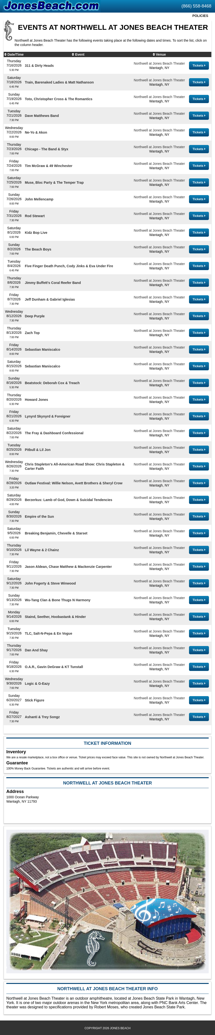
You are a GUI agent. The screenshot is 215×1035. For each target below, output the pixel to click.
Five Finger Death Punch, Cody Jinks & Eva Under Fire (69, 266)
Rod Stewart (35, 216)
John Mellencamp (39, 199)
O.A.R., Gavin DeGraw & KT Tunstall (54, 667)
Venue (161, 54)
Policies (200, 16)
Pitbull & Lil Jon (38, 450)
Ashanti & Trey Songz (42, 717)
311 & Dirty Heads (39, 66)
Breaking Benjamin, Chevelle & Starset (56, 533)
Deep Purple (35, 316)
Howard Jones (36, 400)
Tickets (198, 65)
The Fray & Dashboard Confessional (54, 433)
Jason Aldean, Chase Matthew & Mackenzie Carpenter (68, 567)
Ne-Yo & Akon (36, 132)
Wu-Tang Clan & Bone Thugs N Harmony (57, 600)
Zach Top (32, 333)
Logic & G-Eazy (37, 683)
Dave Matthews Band (42, 116)
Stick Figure (34, 700)
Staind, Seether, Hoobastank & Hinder (55, 617)
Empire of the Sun (39, 516)
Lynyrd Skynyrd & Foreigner (47, 416)
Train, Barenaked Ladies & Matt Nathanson (59, 82)
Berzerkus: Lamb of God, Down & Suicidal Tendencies (68, 500)
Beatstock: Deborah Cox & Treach (52, 383)
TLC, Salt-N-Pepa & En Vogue (48, 633)
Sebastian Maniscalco (42, 349)
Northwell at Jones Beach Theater (159, 63)
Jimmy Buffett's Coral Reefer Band (53, 283)
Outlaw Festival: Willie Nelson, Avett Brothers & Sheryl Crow (73, 483)
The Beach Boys (38, 249)
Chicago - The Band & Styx (46, 149)
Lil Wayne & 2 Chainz (42, 550)
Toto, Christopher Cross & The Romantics (58, 99)
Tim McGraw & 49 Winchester (48, 166)
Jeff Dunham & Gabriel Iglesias (50, 299)
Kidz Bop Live (36, 233)
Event (79, 54)
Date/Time (16, 54)
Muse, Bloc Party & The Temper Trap (54, 182)
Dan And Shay (36, 650)
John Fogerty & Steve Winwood (50, 583)
